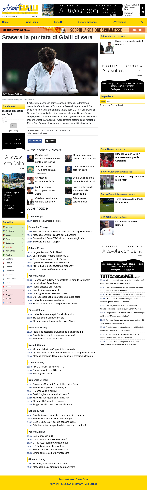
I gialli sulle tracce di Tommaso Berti (51, 262)
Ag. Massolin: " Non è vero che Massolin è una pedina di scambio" (66, 352)
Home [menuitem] (5, 22)
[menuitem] (142, 22)
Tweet (50, 141)
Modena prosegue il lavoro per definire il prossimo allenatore (63, 356)
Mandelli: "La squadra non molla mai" (51, 398)
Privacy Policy (82, 479)
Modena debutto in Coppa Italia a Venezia (54, 349)
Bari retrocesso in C (43, 436)
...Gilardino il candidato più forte (49, 446)
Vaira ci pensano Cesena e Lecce (50, 269)
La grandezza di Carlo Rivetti (47, 252)
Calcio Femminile (110, 194)
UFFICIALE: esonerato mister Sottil (50, 443)
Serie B (105, 149)
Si (6, 118)
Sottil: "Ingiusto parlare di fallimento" (51, 394)
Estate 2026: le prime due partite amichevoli (55, 303)
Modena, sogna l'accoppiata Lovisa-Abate (45, 190)
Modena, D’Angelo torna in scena (49, 401)
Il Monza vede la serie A (45, 391)
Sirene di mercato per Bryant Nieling (51, 453)
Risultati (13, 131)
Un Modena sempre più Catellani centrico (53, 314)
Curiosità (106, 217)
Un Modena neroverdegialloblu (48, 300)
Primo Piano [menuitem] (31, 22)
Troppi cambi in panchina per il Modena (52, 404)
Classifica (8, 222)
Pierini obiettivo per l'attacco (47, 287)
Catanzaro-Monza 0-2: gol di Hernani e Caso (55, 384)
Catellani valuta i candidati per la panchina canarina (59, 415)
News (37, 130)
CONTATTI (78, 484)
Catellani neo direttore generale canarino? (54, 335)
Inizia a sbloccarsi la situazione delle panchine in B (83, 190)
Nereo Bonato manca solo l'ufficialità (51, 259)
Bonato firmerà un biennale (46, 290)
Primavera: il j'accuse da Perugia (49, 387)
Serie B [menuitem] (58, 22)
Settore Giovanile (110, 172)
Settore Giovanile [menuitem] (87, 22)
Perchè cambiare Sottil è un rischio (50, 449)
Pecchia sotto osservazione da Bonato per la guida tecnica (47, 158)
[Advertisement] (122, 126)
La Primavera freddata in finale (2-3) (51, 256)
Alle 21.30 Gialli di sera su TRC (48, 367)
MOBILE (88, 484)
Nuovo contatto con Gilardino (47, 370)
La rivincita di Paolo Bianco (46, 283)
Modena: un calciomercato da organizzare (54, 467)
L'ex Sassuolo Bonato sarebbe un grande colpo (56, 297)
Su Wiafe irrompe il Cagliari (46, 241)
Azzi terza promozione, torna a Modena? (53, 266)
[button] (13, 125)
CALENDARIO (67, 484)
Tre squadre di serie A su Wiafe (48, 318)
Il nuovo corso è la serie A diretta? (50, 439)
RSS (95, 484)
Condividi (35, 141)
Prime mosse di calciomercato (48, 338)
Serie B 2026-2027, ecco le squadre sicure (54, 422)
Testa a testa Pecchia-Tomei (47, 221)
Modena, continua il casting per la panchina (54, 235)
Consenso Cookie (66, 479)
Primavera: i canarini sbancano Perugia (52, 418)
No (6, 121)
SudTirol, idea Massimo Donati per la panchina (124, 294)
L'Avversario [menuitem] (119, 22)
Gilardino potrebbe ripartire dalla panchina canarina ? (59, 425)
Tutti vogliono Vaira (42, 373)
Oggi (103, 101)
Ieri (108, 101)
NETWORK (54, 484)
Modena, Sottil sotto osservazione (50, 463)
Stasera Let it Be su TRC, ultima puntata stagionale (45, 169)
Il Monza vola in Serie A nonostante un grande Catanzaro (61, 280)
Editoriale (106, 36)
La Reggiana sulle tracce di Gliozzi (50, 293)
